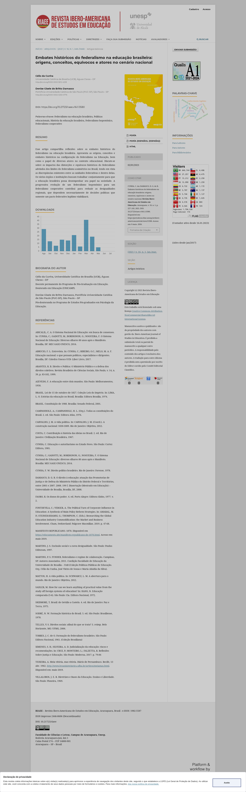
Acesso (207, 9)
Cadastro (194, 9)
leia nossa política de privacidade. (143, 784)
